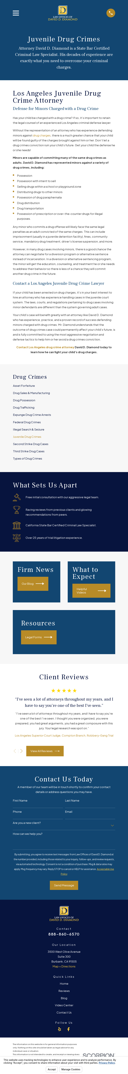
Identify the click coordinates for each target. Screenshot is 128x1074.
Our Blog (33, 583)
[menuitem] (64, 385)
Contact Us (64, 1012)
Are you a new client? (27, 823)
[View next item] (21, 751)
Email (68, 811)
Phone (17, 811)
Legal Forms (38, 637)
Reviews (64, 991)
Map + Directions (64, 966)
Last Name (72, 800)
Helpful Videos (91, 591)
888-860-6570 (64, 934)
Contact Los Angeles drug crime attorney (45, 347)
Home (64, 983)
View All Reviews (45, 751)
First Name (20, 800)
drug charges (42, 135)
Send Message (64, 885)
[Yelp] (59, 1029)
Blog (64, 998)
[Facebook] (68, 1029)
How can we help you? (27, 834)
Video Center (64, 1005)
